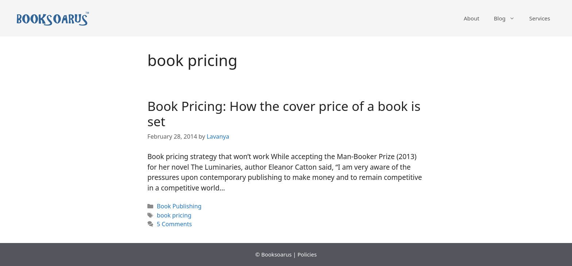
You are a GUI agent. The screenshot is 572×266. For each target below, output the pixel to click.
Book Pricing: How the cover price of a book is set (284, 113)
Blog (508, 18)
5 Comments (174, 224)
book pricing (174, 215)
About (471, 18)
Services (539, 18)
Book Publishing (179, 206)
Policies (307, 254)
